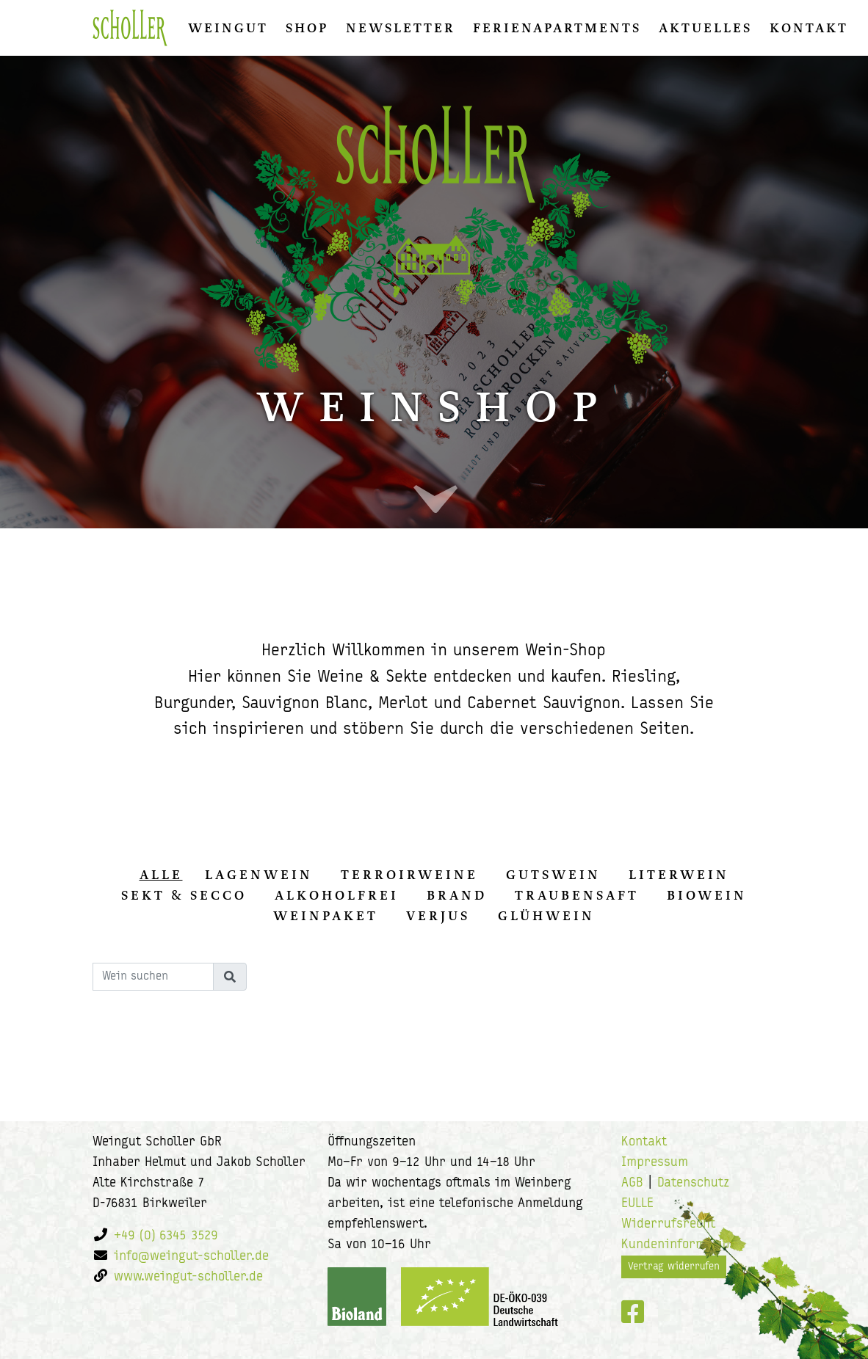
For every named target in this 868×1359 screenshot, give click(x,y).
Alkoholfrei (337, 895)
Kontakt (809, 28)
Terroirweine (409, 874)
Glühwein (546, 916)
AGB (632, 1183)
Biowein (707, 895)
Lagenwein (259, 874)
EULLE (637, 1204)
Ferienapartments (557, 28)
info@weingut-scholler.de (191, 1257)
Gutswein (553, 874)
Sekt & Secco (184, 895)
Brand (457, 895)
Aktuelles (705, 28)
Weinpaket (325, 916)
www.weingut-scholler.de (188, 1277)
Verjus (438, 916)
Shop (307, 28)
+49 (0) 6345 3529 (166, 1236)
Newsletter (400, 28)
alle (161, 874)
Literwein (679, 874)
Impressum (654, 1163)
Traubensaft (577, 895)
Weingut (228, 28)
